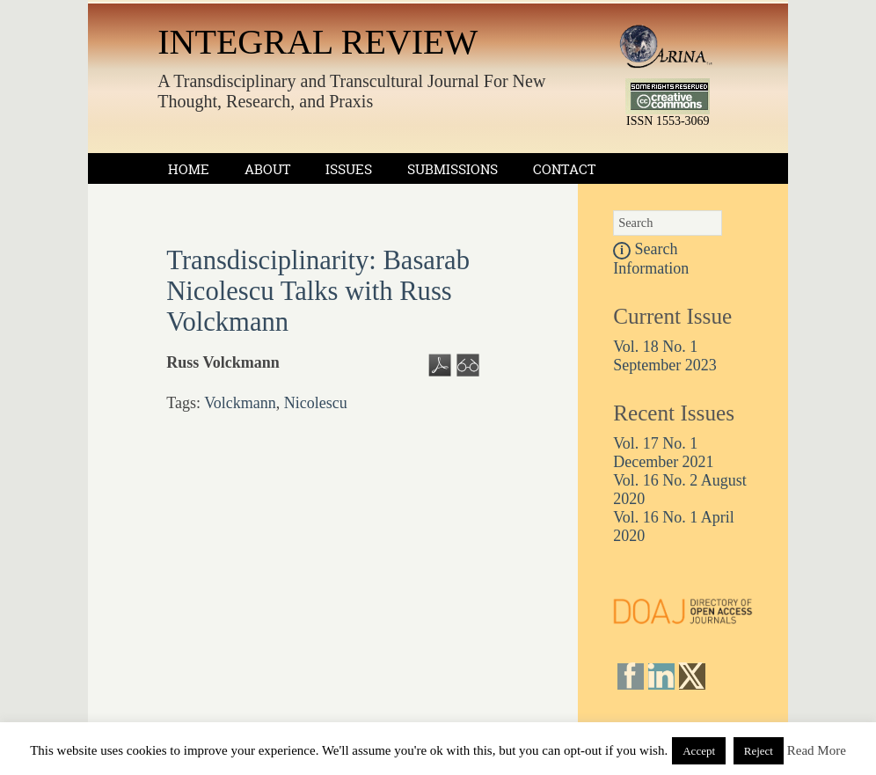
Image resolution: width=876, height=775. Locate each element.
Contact (564, 169)
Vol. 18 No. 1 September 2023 (664, 356)
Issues (348, 169)
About (267, 169)
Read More (816, 750)
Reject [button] (758, 750)
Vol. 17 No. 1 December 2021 (663, 453)
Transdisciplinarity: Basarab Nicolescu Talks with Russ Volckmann (318, 291)
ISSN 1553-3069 (668, 121)
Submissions (452, 169)
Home (188, 169)
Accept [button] (699, 750)
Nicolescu (315, 403)
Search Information (651, 258)
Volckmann (240, 403)
